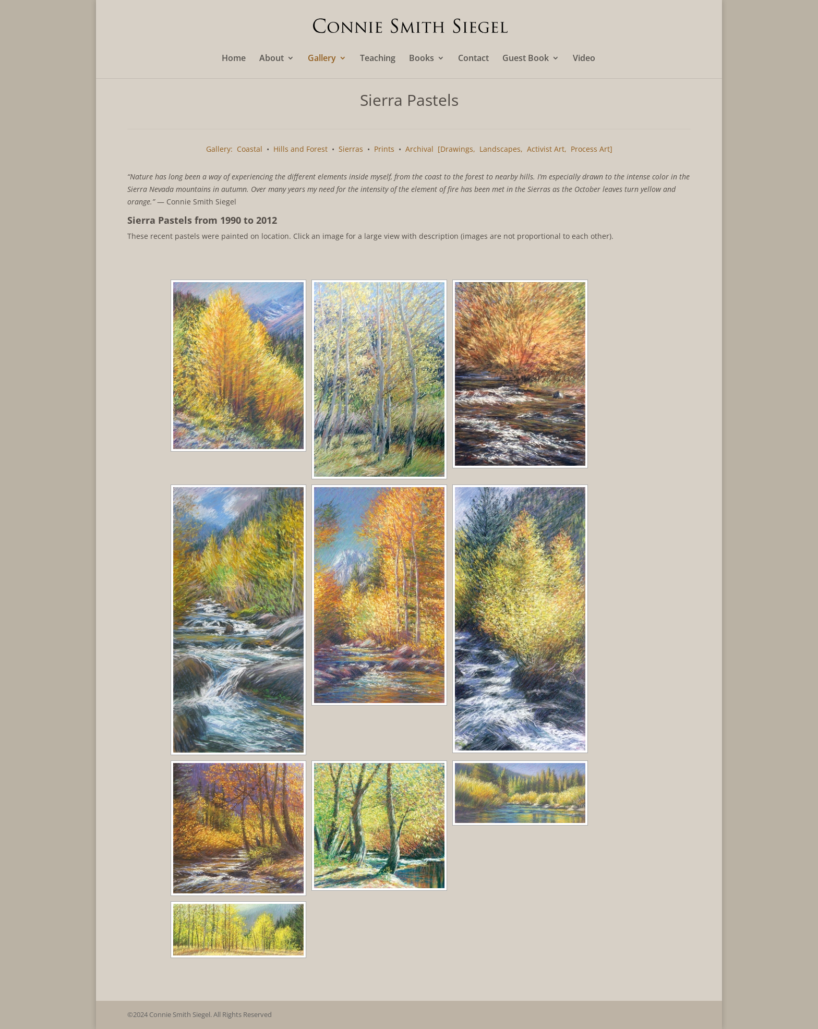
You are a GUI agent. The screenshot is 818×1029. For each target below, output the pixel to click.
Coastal (249, 149)
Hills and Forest (300, 149)
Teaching (377, 59)
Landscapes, (501, 149)
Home (234, 59)
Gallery (322, 59)
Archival (419, 149)
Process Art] (591, 149)
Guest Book (525, 59)
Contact (473, 59)
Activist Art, (547, 149)
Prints (384, 149)
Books (421, 59)
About (271, 59)
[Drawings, (456, 149)
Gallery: (219, 149)
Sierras (351, 149)
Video (584, 59)
